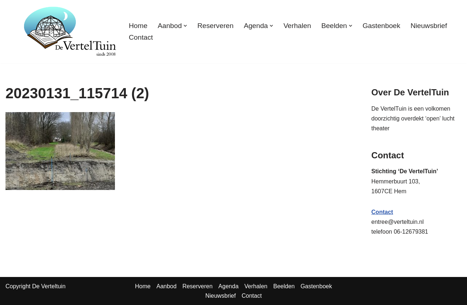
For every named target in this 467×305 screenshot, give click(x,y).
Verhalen (297, 25)
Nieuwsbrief (428, 25)
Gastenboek (381, 25)
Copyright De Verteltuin (35, 286)
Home (138, 25)
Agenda (229, 286)
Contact (141, 37)
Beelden (284, 286)
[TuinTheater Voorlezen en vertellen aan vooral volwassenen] (70, 32)
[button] (185, 26)
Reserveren (215, 25)
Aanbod (167, 286)
